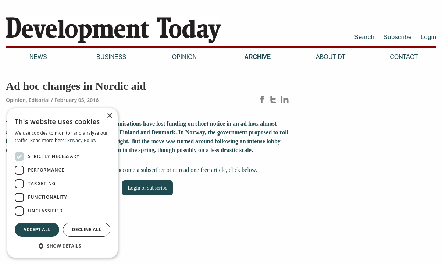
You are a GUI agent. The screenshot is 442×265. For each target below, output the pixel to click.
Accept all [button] (37, 229)
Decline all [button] (86, 229)
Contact (404, 57)
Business (111, 57)
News (38, 57)
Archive (257, 57)
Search (364, 36)
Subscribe (398, 36)
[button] (62, 245)
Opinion (184, 57)
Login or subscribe (147, 188)
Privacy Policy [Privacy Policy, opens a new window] (81, 140)
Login (428, 36)
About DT (331, 57)
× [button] (109, 116)
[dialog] (62, 183)
